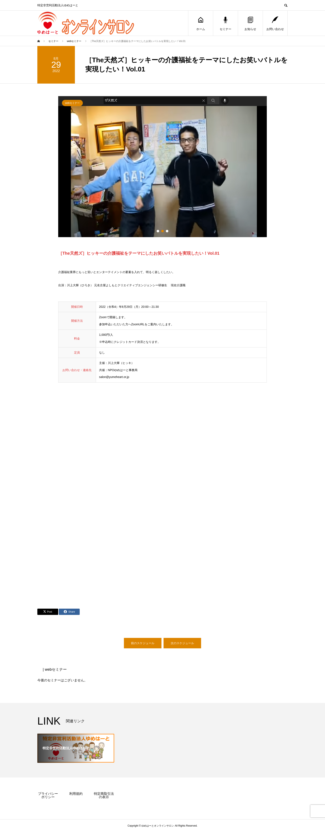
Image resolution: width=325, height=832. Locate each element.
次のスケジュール (182, 643)
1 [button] (158, 231)
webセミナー (72, 103)
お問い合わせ (275, 23)
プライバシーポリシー (48, 795)
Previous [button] (55, 169)
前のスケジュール (142, 643)
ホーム (200, 23)
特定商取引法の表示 (104, 795)
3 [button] (167, 231)
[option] (162, 166)
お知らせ (250, 23)
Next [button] (270, 169)
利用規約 (76, 793)
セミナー (225, 23)
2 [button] (162, 231)
